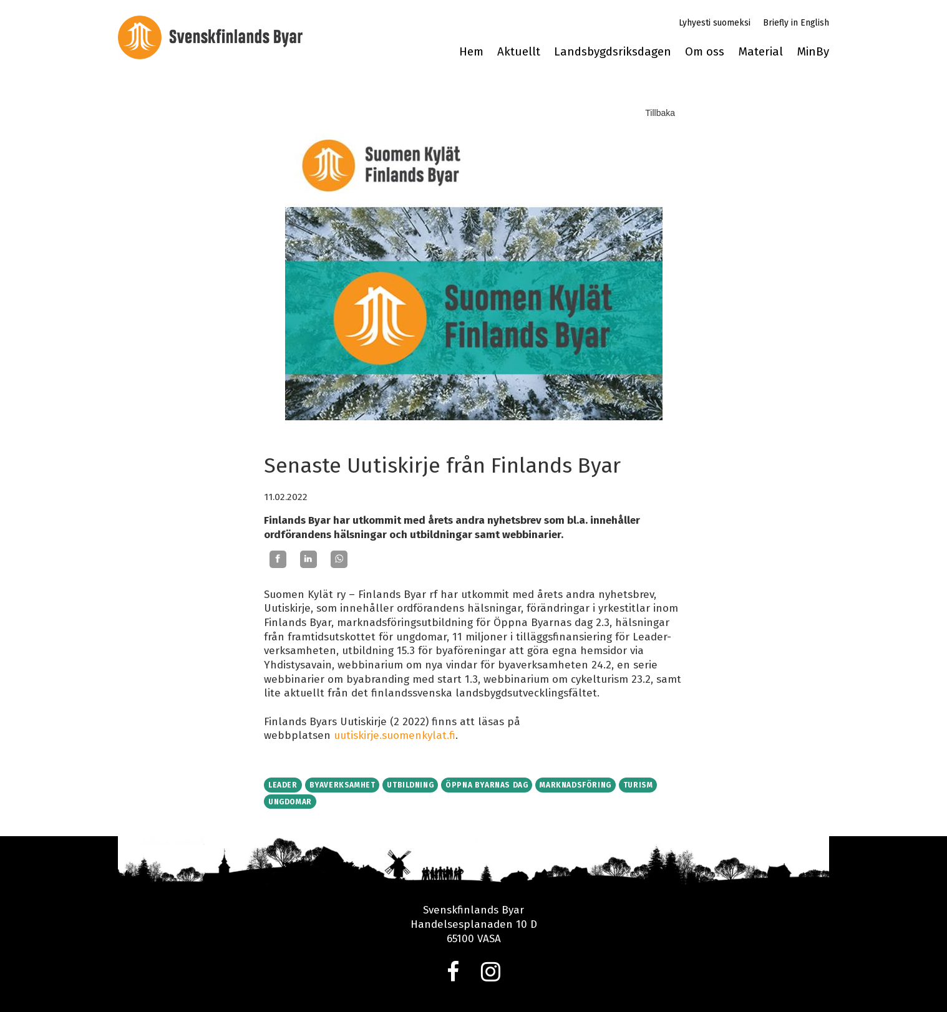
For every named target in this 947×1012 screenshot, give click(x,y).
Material (760, 52)
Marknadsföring (575, 785)
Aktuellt (518, 52)
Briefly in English (796, 22)
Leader (283, 785)
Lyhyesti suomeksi (714, 22)
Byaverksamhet (342, 785)
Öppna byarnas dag (486, 785)
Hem (471, 52)
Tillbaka (660, 113)
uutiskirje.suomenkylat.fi (394, 735)
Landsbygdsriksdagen (612, 52)
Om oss (704, 52)
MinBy (813, 52)
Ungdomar (290, 802)
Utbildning (410, 785)
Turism (638, 785)
